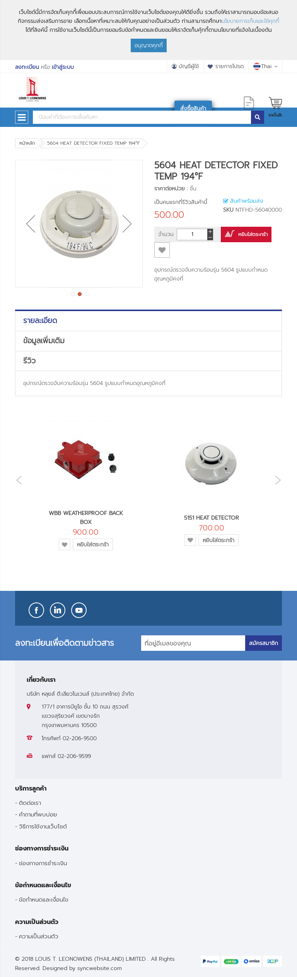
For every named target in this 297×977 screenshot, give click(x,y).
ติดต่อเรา (30, 802)
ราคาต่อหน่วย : (171, 189)
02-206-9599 (74, 756)
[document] (148, 30)
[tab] (148, 321)
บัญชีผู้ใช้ (189, 66)
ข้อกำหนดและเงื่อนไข (43, 899)
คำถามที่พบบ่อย (38, 814)
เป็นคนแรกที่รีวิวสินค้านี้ (180, 202)
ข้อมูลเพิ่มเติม (44, 340)
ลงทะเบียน (27, 67)
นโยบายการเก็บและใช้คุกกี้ (250, 21)
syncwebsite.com (99, 968)
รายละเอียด (40, 320)
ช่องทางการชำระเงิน (43, 863)
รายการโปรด (229, 66)
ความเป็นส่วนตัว (38, 936)
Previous (17, 480)
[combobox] (142, 117)
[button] (30, 223)
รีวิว (29, 361)
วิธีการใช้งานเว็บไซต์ (43, 826)
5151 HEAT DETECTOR (211, 518)
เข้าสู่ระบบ (63, 67)
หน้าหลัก (27, 143)
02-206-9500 (80, 738)
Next (280, 480)
